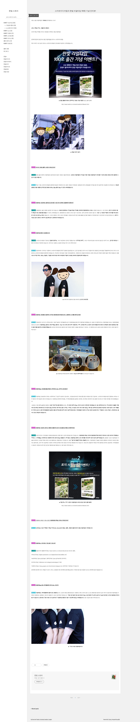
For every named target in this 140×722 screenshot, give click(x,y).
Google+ (50, 719)
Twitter (37, 719)
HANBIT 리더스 (8, 38)
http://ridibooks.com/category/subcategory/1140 (48, 562)
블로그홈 (6, 48)
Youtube (46, 719)
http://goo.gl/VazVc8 (55, 558)
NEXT (79, 697)
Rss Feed (32, 719)
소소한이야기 (11, 28)
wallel (118, 719)
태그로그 (6, 51)
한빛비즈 (6, 64)
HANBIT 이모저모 (9, 22)
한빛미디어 (7, 59)
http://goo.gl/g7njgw (40, 558)
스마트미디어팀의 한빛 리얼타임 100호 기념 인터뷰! (75, 11)
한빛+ (5, 56)
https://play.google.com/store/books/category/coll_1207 (50, 566)
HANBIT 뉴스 (8, 30)
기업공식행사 (11, 25)
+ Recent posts (35, 708)
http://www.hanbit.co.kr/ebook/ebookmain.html (59, 551)
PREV (71, 697)
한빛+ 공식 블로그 (39, 678)
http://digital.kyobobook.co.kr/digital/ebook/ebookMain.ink (51, 554)
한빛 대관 (6, 71)
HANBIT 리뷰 (8, 43)
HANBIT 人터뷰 (8, 36)
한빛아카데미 (7, 61)
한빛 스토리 (13, 11)
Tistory (109, 719)
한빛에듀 (6, 69)
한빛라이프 (7, 66)
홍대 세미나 (8, 41)
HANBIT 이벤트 (8, 33)
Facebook (42, 719)
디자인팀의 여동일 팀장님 (49, 435)
